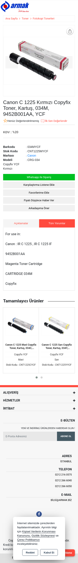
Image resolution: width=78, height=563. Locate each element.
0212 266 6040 (63, 480)
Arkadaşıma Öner (39, 208)
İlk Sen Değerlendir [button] (54, 121)
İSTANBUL (66, 461)
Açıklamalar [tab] (21, 223)
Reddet (30, 552)
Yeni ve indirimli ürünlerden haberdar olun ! (48, 428)
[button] (36, 377)
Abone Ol (66, 436)
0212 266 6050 (63, 486)
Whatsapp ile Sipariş (39, 177)
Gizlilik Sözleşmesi (43, 535)
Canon (31, 155)
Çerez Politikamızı (28, 539)
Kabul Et (49, 552)
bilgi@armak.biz (61, 500)
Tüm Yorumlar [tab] (56, 223)
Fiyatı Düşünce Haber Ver (39, 200)
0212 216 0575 (63, 474)
